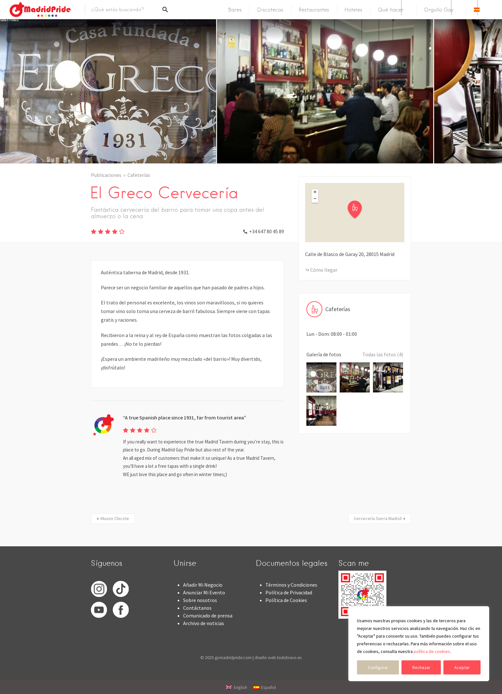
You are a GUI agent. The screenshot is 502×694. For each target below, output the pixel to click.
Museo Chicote (115, 518)
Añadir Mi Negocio (203, 585)
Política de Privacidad (288, 592)
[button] (358, 209)
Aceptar (462, 667)
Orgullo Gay (438, 10)
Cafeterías (138, 175)
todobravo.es (289, 657)
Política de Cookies (286, 600)
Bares (235, 10)
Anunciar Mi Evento (204, 592)
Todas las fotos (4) (382, 354)
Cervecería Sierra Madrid (377, 518)
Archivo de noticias (203, 623)
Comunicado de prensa (207, 615)
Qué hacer (390, 10)
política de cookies (432, 651)
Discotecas (270, 10)
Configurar (378, 667)
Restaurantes (314, 10)
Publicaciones (106, 175)
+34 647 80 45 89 (266, 231)
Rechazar (421, 667)
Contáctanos (197, 608)
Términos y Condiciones (291, 585)
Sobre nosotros (200, 600)
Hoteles (353, 10)
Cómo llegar (323, 270)
